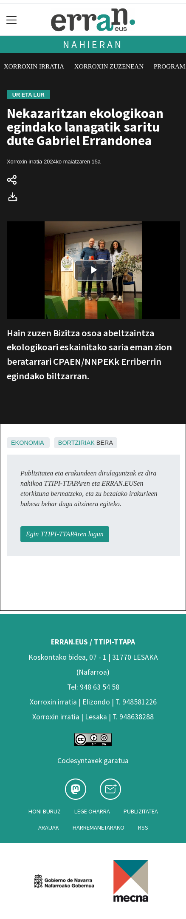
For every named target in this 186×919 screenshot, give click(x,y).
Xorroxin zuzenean (109, 66)
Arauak (48, 827)
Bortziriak (76, 442)
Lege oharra (92, 811)
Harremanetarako (98, 827)
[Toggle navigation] (12, 19)
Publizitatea (141, 811)
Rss (143, 827)
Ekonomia (27, 442)
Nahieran (93, 44)
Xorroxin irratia (34, 66)
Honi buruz (44, 811)
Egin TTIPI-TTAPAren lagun (65, 534)
